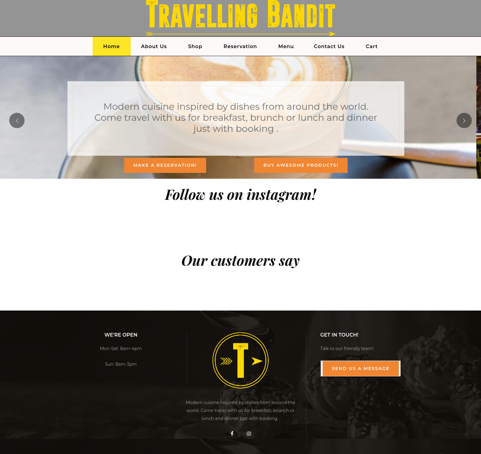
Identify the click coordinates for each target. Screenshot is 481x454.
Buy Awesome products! (301, 165)
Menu (286, 46)
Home (111, 46)
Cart (372, 46)
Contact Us (329, 46)
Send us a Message (361, 368)
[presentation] (17, 120)
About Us (154, 46)
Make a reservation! (165, 165)
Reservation (240, 46)
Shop (195, 46)
